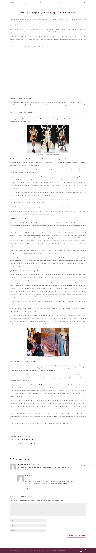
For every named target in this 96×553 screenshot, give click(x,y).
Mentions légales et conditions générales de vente (48, 550)
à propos (70, 3)
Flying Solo (31, 375)
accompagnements (26, 3)
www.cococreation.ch (24, 436)
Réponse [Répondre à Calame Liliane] (82, 466)
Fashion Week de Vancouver (39, 119)
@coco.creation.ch (27, 439)
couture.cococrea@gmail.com (59, 484)
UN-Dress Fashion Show (40, 385)
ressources (51, 3)
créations (62, 3)
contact (80, 3)
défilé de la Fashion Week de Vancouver (31, 444)
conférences (41, 3)
